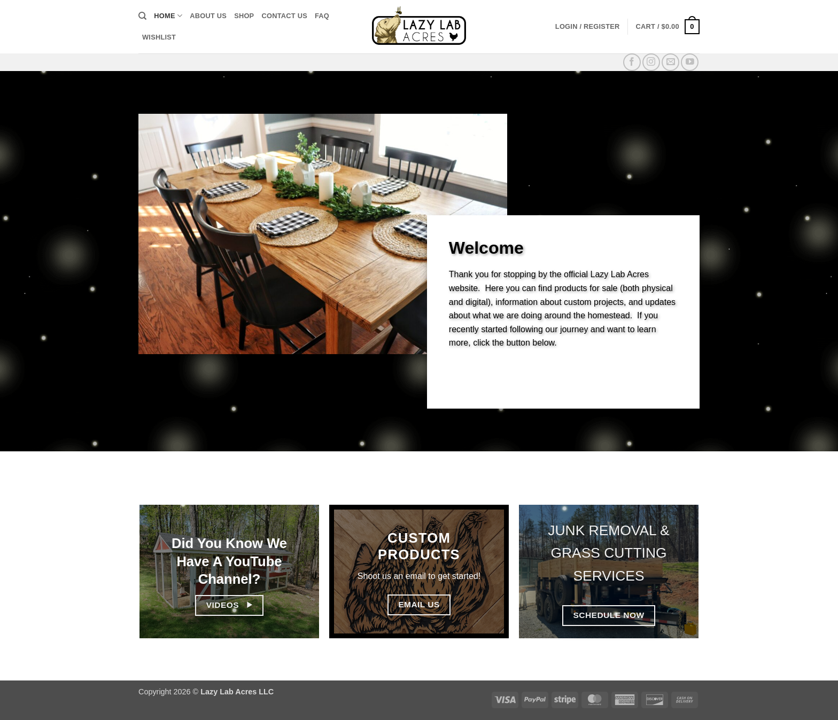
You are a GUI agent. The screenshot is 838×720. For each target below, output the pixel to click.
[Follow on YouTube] (690, 62)
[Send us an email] (670, 62)
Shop (244, 16)
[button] (587, 26)
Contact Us (284, 16)
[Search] (142, 16)
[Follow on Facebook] (632, 62)
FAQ (322, 16)
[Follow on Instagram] (651, 62)
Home (168, 16)
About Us (208, 16)
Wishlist (159, 37)
